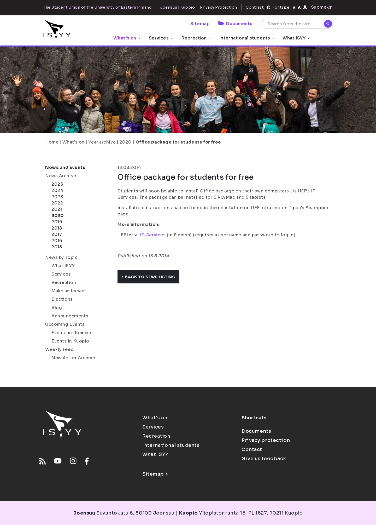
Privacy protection (266, 440)
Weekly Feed (59, 349)
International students (246, 38)
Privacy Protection (218, 7)
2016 (56, 240)
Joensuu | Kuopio (177, 7)
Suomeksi (322, 7)
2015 (56, 247)
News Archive (60, 176)
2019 (56, 222)
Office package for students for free (178, 142)
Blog (56, 307)
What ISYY (296, 38)
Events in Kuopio (70, 341)
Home (51, 142)
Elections (62, 299)
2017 (56, 234)
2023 (57, 196)
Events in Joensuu (72, 332)
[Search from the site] (297, 24)
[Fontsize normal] (294, 7)
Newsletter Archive (73, 358)
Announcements (69, 316)
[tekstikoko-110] (299, 7)
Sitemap (200, 23)
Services (161, 38)
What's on (126, 38)
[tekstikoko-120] (305, 7)
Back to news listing (148, 277)
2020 (126, 142)
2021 (56, 209)
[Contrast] (268, 7)
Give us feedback (264, 458)
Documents (235, 23)
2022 (57, 203)
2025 (57, 184)
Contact (252, 449)
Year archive (102, 142)
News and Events (65, 167)
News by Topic (61, 257)
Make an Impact (68, 291)
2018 (56, 228)
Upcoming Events (65, 324)
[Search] (328, 24)
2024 (57, 190)
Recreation (196, 38)
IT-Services (153, 235)
